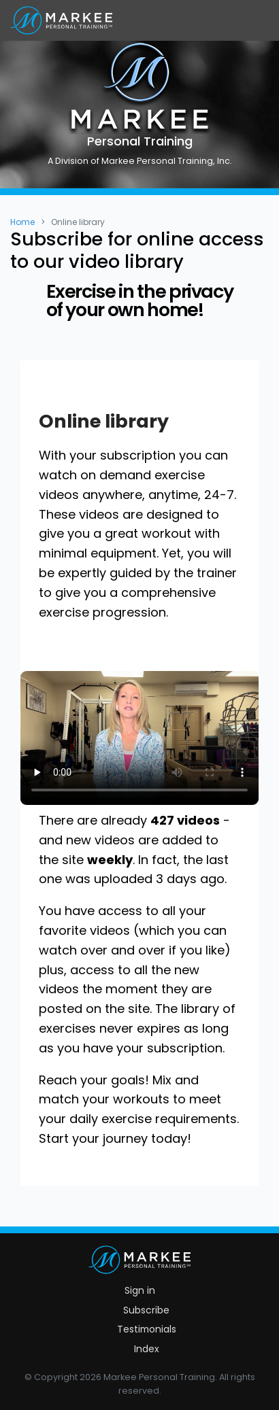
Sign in (140, 1290)
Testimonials (146, 1329)
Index (146, 1349)
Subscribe (146, 1310)
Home (22, 222)
